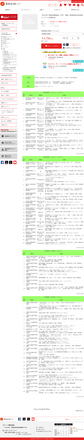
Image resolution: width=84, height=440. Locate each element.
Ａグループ (64, 81)
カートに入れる (51, 46)
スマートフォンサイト (78, 419)
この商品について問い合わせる (72, 48)
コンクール (25, 10)
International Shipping (77, 1)
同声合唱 (68, 83)
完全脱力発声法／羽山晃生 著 (55, 57)
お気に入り (75, 44)
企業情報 (60, 1)
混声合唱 (62, 83)
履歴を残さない (80, 410)
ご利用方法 (40, 427)
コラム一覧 (53, 5)
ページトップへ (80, 153)
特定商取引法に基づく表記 (44, 431)
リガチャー (57, 10)
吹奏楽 (8, 10)
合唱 (42, 10)
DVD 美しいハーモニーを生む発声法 (57, 66)
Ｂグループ (71, 81)
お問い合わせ (67, 1)
